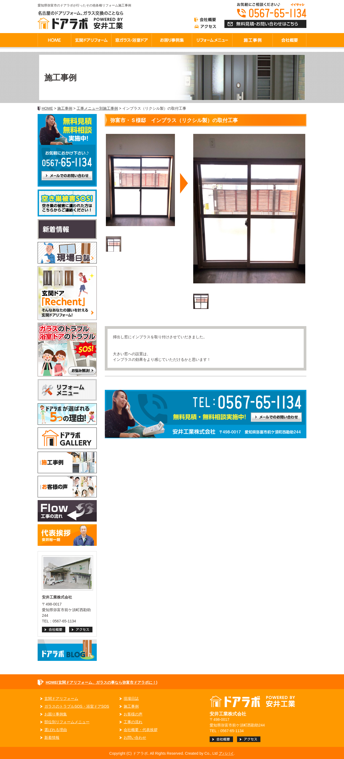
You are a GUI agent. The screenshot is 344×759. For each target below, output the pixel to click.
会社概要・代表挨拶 (140, 730)
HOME (54, 40)
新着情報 (51, 737)
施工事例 (64, 108)
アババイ (226, 753)
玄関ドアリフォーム (91, 40)
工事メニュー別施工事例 (97, 108)
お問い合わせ (135, 737)
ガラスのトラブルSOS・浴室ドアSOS (76, 706)
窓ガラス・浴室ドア (131, 40)
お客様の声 (133, 714)
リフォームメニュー (212, 40)
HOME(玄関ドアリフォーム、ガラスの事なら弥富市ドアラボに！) (101, 682)
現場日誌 (131, 698)
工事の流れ (133, 722)
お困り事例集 (172, 40)
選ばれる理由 (55, 730)
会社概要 (289, 40)
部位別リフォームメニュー (66, 722)
